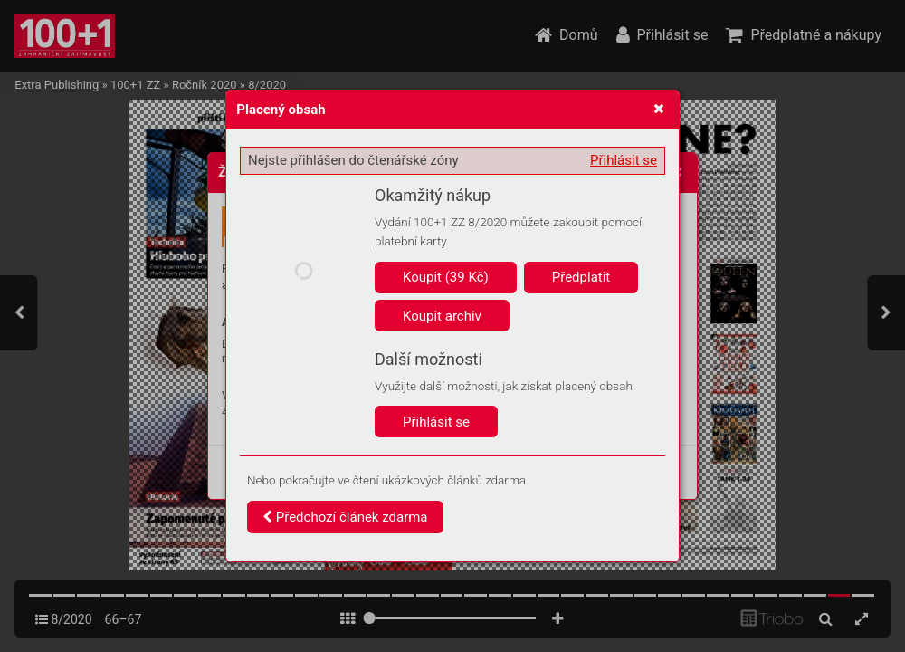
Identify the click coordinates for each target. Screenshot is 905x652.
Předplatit (581, 277)
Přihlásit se (623, 160)
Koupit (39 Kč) (446, 277)
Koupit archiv (442, 316)
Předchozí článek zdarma (345, 517)
